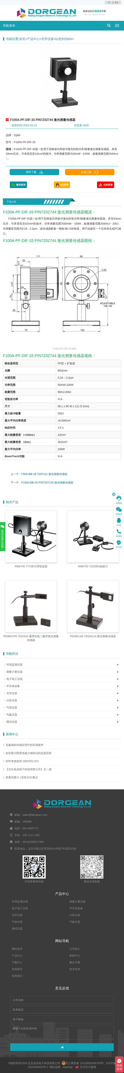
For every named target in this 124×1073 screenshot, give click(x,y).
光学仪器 (47, 39)
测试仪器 (11, 721)
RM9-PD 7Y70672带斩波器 (31, 566)
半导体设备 (13, 686)
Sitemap (68, 1067)
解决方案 (74, 962)
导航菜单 (9, 25)
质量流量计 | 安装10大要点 (22, 777)
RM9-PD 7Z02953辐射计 (93, 566)
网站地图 (55, 1067)
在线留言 (17, 969)
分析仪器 (11, 700)
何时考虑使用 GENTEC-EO (22, 761)
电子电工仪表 (14, 678)
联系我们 (17, 975)
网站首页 (17, 948)
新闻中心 (74, 955)
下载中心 (17, 962)
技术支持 (74, 969)
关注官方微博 (85, 1067)
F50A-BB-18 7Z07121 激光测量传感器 (44, 474)
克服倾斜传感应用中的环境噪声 (24, 744)
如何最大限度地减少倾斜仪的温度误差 (28, 753)
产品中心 (33, 39)
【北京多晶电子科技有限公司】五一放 (28, 769)
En (116, 2)
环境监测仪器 (14, 664)
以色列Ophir (63, 39)
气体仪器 (11, 707)
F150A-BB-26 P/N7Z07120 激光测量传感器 (47, 482)
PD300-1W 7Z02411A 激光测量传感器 (93, 636)
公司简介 (74, 948)
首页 (22, 39)
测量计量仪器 (14, 671)
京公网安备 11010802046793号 (83, 1063)
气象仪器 (11, 714)
